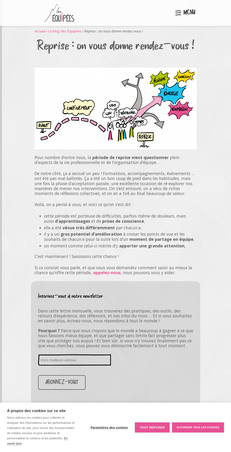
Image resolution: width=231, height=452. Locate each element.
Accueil (40, 31)
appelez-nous (107, 272)
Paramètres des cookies (109, 427)
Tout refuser (152, 427)
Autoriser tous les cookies (198, 427)
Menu (189, 13)
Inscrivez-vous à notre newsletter (70, 296)
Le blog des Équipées (64, 31)
